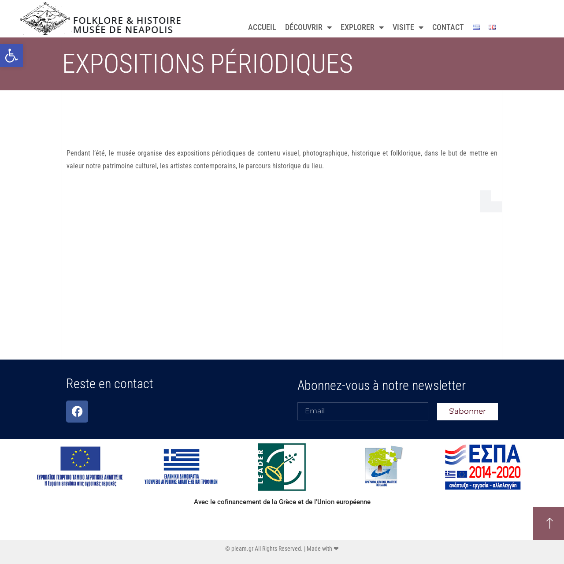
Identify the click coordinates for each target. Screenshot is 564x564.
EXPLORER (362, 27)
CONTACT (448, 27)
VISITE (408, 27)
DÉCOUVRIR (308, 27)
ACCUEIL (262, 27)
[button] (11, 55)
